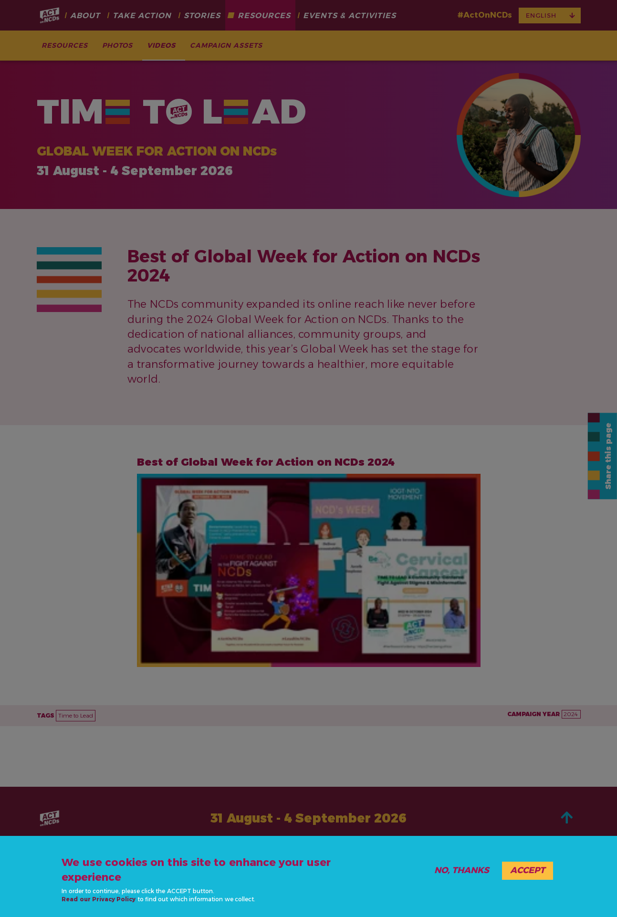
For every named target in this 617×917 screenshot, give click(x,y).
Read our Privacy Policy (99, 899)
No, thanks (461, 870)
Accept (527, 870)
